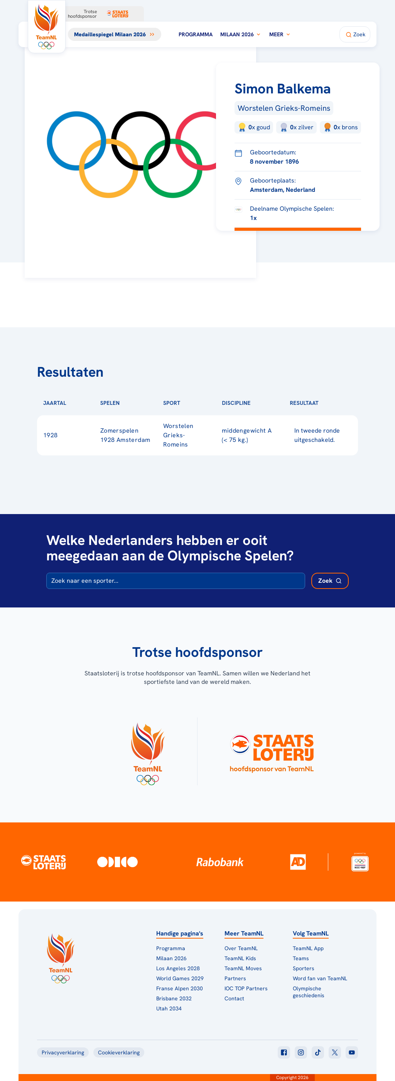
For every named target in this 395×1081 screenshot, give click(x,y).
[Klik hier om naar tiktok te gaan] (318, 1052)
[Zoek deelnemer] (330, 581)
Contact (234, 998)
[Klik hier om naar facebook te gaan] (284, 1052)
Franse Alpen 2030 (179, 988)
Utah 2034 (169, 1008)
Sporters (303, 968)
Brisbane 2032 (174, 998)
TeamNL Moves (243, 968)
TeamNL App (308, 948)
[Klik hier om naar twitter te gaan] (335, 1052)
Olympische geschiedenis (308, 992)
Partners (235, 978)
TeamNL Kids (240, 958)
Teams (301, 958)
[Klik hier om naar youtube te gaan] (352, 1052)
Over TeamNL (241, 948)
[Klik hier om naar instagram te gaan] (301, 1052)
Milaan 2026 (241, 34)
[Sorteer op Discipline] (263, 402)
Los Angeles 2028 (178, 968)
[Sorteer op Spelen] (132, 402)
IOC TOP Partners (246, 988)
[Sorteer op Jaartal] (78, 402)
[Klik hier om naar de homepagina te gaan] (46, 26)
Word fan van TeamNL (320, 978)
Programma (196, 34)
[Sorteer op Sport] (192, 402)
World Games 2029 (180, 978)
